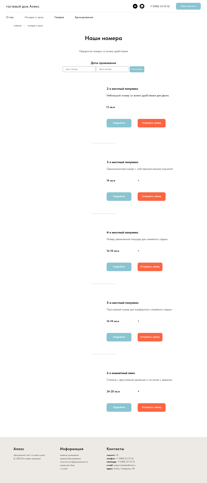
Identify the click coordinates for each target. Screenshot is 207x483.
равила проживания (70, 455)
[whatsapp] (142, 6)
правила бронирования (70, 458)
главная (17, 25)
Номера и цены (34, 17)
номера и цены (35, 25)
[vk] (135, 6)
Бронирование (84, 17)
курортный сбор (67, 465)
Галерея (59, 17)
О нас (10, 17)
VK (117, 455)
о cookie (64, 468)
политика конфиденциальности (74, 461)
